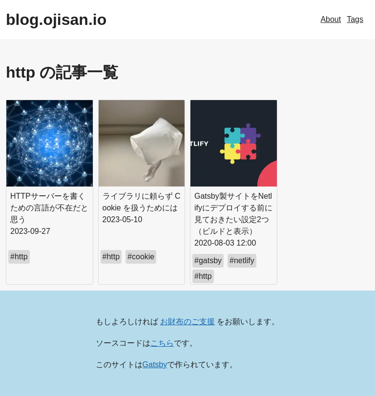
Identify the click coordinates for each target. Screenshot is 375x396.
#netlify (241, 260)
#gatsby (208, 260)
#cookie (140, 256)
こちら (162, 343)
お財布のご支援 (187, 321)
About (330, 19)
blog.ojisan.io (56, 19)
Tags (355, 19)
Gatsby (155, 364)
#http (19, 256)
